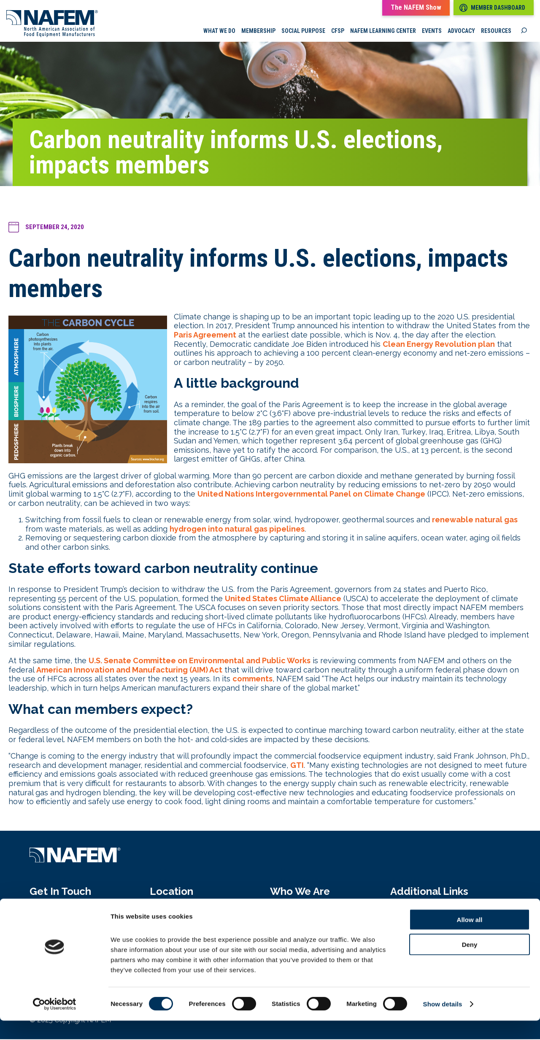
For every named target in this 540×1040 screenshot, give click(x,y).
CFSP (337, 32)
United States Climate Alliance (283, 599)
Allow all (470, 939)
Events (432, 32)
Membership (258, 32)
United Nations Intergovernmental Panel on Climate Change (311, 494)
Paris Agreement (205, 335)
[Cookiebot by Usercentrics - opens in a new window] (55, 1023)
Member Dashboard (492, 8)
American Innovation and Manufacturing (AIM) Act (129, 670)
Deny (470, 963)
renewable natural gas (475, 520)
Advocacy (461, 32)
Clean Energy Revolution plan (439, 344)
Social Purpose (303, 32)
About (281, 914)
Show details (442, 1023)
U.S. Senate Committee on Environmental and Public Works (199, 661)
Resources (496, 32)
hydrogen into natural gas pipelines (237, 529)
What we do (219, 32)
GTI (297, 766)
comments (252, 679)
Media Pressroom (422, 914)
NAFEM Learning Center (383, 32)
